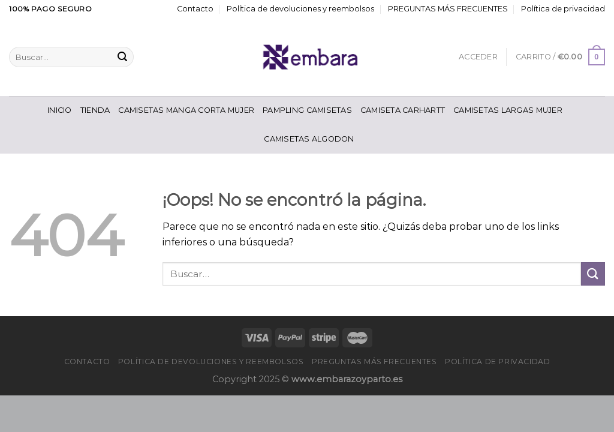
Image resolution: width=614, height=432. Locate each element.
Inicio (59, 110)
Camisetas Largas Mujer (507, 110)
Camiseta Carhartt (402, 110)
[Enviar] (122, 57)
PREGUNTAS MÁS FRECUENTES (448, 8)
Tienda (95, 110)
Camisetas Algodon (309, 138)
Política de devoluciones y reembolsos (300, 8)
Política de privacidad (563, 8)
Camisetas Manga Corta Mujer (186, 110)
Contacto (195, 8)
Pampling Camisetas (307, 110)
